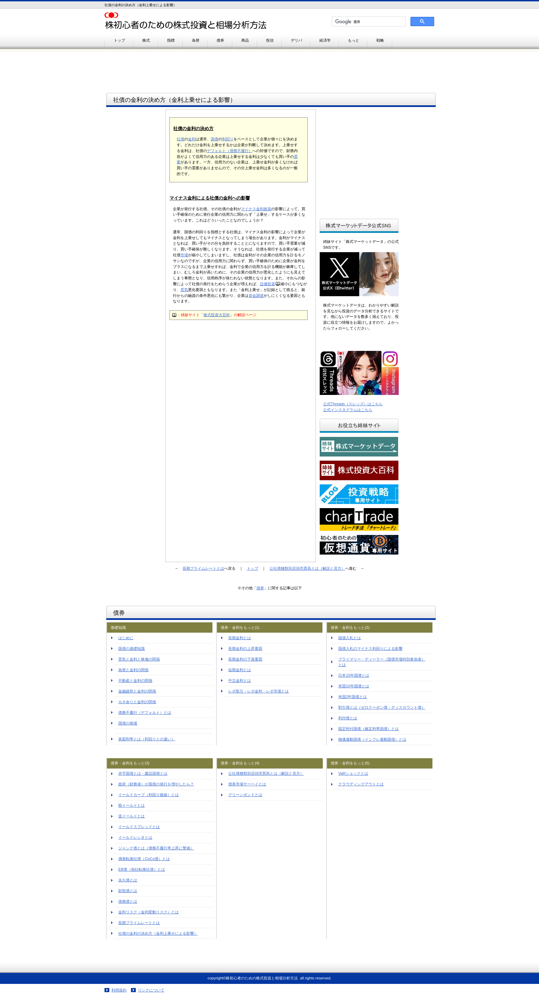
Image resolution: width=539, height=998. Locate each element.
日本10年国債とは (353, 675)
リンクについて (151, 990)
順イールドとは (131, 805)
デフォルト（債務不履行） (229, 151)
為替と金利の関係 (133, 670)
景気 (184, 290)
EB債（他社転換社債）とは (141, 869)
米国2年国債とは (352, 697)
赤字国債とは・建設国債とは (142, 773)
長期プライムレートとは (203, 568)
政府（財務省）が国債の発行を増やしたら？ (156, 784)
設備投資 (267, 284)
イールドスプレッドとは (139, 827)
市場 (184, 255)
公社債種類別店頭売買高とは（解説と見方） (307, 568)
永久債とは (127, 880)
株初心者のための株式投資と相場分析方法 (190, 21)
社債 (180, 139)
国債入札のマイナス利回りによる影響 (370, 648)
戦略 (380, 40)
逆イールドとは (131, 816)
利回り (227, 139)
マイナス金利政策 (256, 209)
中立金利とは (239, 680)
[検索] (368, 22)
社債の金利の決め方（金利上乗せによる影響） (158, 933)
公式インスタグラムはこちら (347, 410)
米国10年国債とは (353, 686)
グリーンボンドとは (245, 795)
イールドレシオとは (135, 837)
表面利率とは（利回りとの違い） (146, 739)
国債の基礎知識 (131, 648)
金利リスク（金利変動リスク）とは (148, 912)
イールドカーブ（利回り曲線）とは (148, 795)
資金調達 (256, 295)
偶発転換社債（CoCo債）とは (144, 859)
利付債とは (347, 718)
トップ (252, 568)
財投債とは (127, 891)
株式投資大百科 (217, 315)
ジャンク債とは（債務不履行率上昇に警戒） (156, 848)
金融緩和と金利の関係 (137, 691)
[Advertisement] (135, 214)
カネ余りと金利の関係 (137, 702)
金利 (192, 139)
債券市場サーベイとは (247, 784)
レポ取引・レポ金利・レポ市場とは (258, 691)
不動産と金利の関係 (135, 680)
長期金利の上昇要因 (245, 648)
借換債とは (127, 901)
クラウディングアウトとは (361, 784)
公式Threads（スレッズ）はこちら (353, 404)
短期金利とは (239, 670)
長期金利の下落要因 (245, 659)
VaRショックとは (353, 773)
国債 (214, 139)
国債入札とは (349, 638)
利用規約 (118, 990)
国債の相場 (127, 723)
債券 (260, 588)
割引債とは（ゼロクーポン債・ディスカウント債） (381, 707)
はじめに (125, 638)
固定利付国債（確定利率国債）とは (368, 729)
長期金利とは (239, 638)
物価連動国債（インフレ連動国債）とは (372, 739)
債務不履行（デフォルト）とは (144, 712)
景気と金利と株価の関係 (139, 659)
